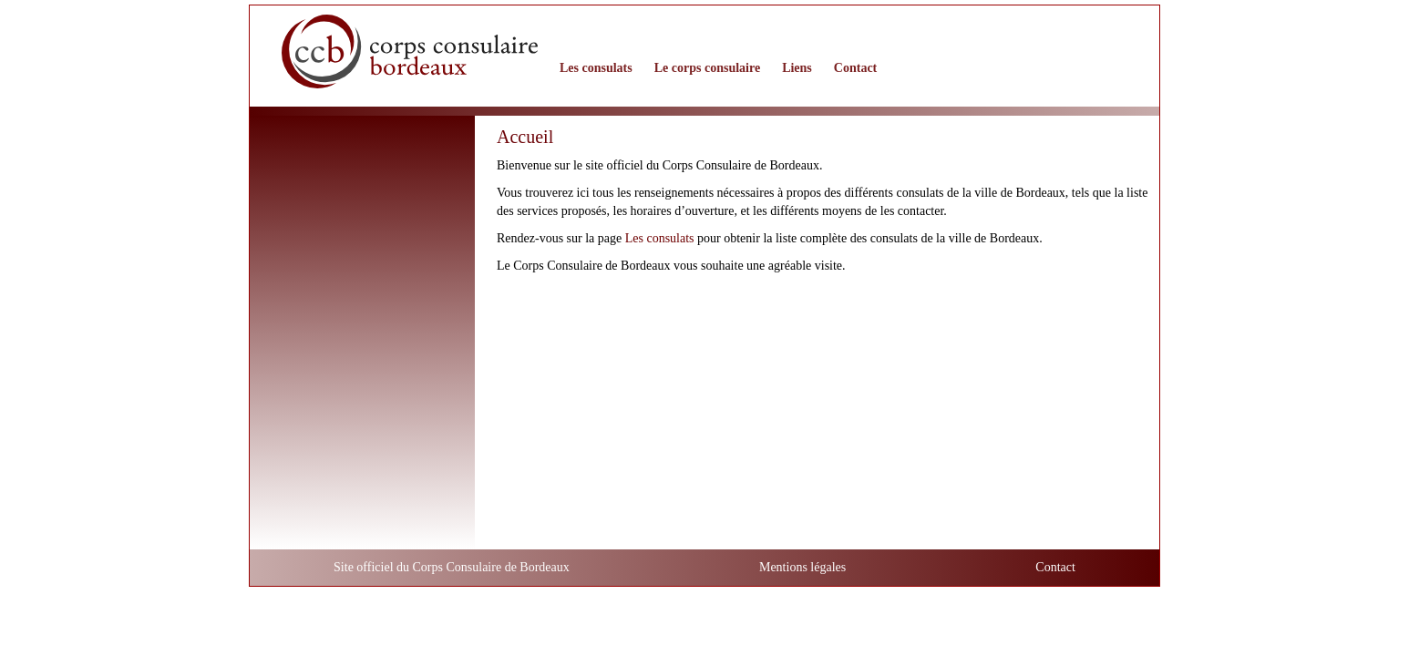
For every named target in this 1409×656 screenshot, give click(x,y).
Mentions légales (802, 567)
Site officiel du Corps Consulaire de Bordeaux (452, 567)
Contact (1055, 567)
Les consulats (659, 238)
